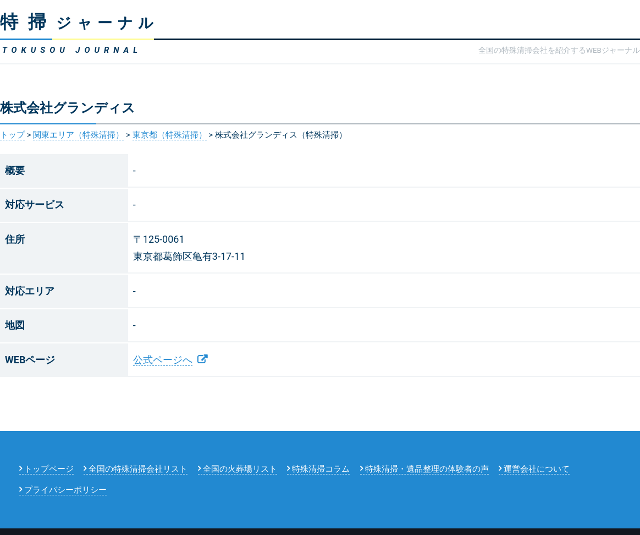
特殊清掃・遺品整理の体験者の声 (427, 469)
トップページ (49, 469)
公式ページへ (162, 359)
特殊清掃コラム (321, 469)
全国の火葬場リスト (240, 469)
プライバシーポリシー (65, 490)
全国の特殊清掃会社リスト (138, 469)
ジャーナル (79, 23)
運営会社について (537, 469)
